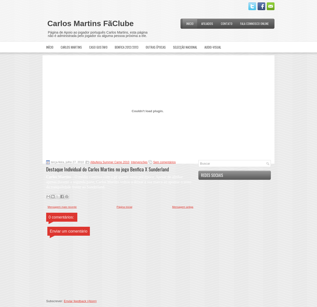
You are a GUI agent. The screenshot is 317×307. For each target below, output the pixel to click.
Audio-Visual (212, 47)
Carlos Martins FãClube (90, 23)
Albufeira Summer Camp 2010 (109, 162)
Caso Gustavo (98, 47)
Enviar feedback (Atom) (80, 301)
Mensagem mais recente (62, 206)
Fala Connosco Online (254, 24)
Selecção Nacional (185, 47)
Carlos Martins (71, 47)
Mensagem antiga (182, 206)
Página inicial (124, 206)
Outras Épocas (156, 47)
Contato (226, 24)
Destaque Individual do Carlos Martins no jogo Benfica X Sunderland (107, 169)
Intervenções (139, 162)
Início (49, 47)
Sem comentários (164, 162)
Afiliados (207, 24)
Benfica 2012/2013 (126, 47)
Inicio (190, 24)
